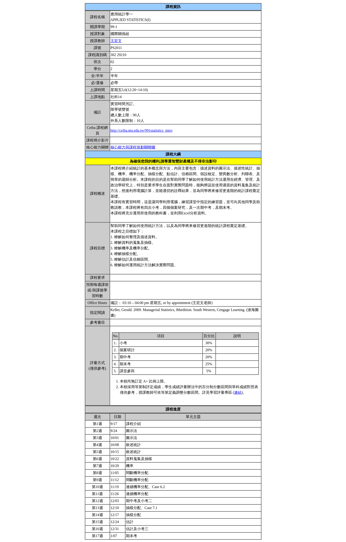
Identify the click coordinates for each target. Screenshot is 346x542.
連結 (238, 392)
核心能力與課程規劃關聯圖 (133, 147)
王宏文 (116, 41)
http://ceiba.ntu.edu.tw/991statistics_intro (141, 130)
